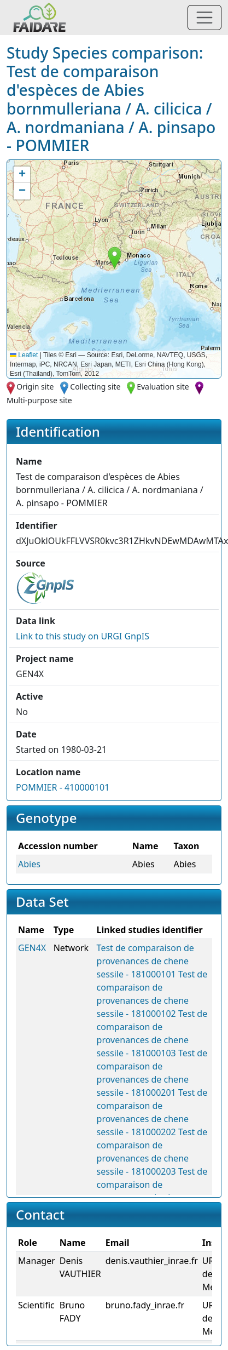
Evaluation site (163, 386)
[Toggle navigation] (204, 17)
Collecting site (95, 386)
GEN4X (32, 948)
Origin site (35, 386)
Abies (29, 864)
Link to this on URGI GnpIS (82, 636)
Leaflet (24, 355)
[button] (114, 258)
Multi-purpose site (39, 400)
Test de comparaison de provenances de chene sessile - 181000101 (145, 961)
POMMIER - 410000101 (62, 787)
